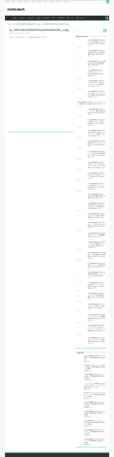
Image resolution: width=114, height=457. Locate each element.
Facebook (26, 1)
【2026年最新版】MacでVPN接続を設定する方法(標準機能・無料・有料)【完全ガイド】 (97, 63)
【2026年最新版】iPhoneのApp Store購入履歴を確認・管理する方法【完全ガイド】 (96, 196)
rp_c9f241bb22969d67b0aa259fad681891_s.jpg (26, 24)
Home (9, 24)
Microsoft (39, 1)
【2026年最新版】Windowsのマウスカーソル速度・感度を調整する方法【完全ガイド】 (96, 215)
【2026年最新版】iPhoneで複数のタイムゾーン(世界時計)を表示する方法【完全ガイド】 (96, 265)
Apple (32, 1)
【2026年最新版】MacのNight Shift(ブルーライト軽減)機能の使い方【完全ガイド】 (96, 235)
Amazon (19, 1)
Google (13, 1)
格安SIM (51, 1)
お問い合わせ (67, 1)
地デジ (45, 1)
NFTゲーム (58, 1)
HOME (7, 1)
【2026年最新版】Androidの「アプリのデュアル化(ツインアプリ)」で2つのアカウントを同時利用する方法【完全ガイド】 (91, 329)
